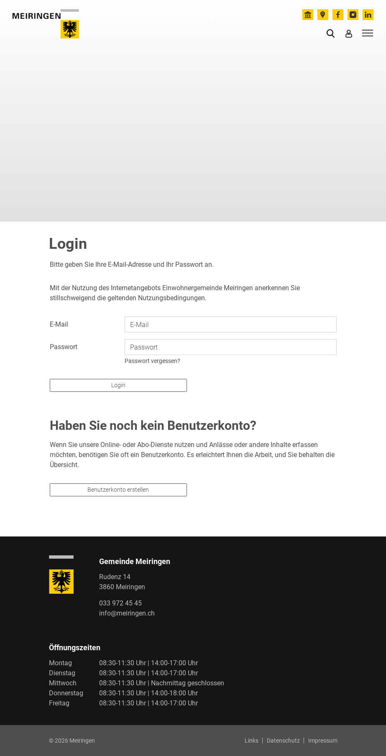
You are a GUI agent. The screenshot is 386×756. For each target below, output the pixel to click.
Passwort (63, 347)
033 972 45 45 (120, 603)
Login (118, 385)
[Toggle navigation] (366, 32)
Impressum (322, 740)
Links (251, 740)
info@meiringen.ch (127, 613)
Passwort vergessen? (152, 361)
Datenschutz (283, 740)
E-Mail (59, 324)
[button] (332, 33)
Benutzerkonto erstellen (118, 489)
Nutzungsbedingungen (171, 298)
